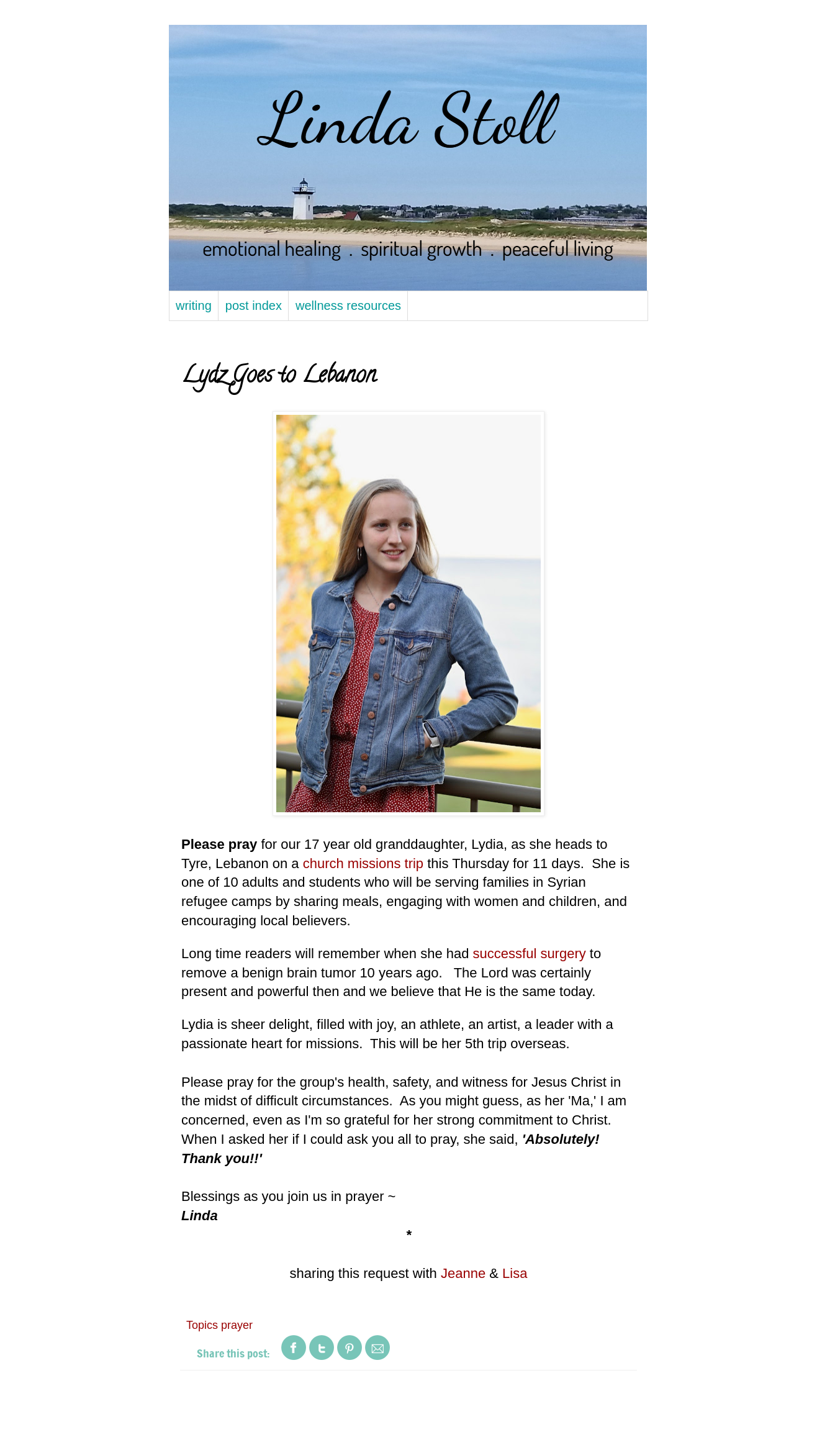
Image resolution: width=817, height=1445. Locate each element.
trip (414, 863)
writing (194, 305)
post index (253, 305)
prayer (237, 1325)
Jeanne (463, 1273)
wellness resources (348, 305)
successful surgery (529, 953)
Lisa (514, 1273)
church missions (354, 863)
